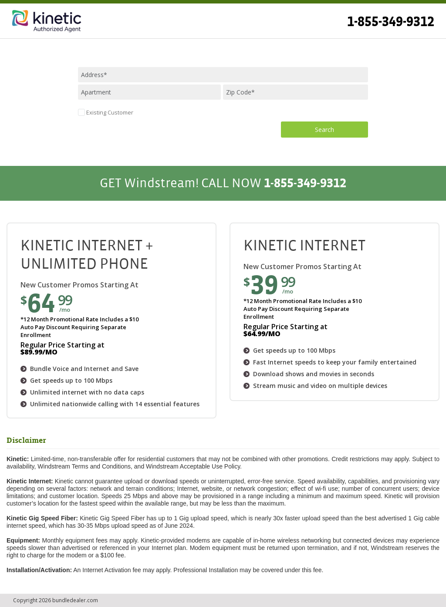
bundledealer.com (75, 600)
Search (324, 129)
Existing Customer (109, 112)
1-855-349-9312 (390, 21)
